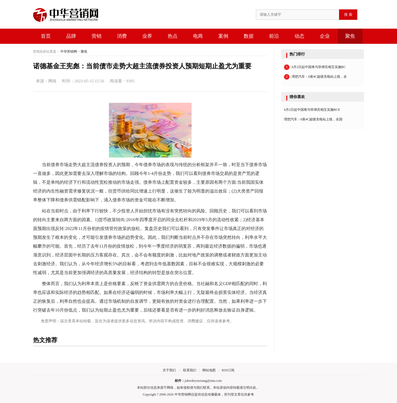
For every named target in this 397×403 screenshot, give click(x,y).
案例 (223, 36)
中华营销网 (68, 51)
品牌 (71, 36)
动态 (299, 36)
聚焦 (350, 36)
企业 (325, 36)
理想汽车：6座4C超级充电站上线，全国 (313, 119)
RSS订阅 (228, 370)
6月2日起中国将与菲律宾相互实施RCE (312, 110)
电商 (198, 36)
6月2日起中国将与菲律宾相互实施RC (315, 67)
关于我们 (169, 370)
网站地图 (209, 370)
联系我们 (189, 370)
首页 (46, 36)
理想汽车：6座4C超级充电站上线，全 (315, 77)
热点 (173, 36)
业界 (147, 36)
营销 (96, 36)
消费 (122, 36)
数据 (249, 36)
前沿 (274, 36)
